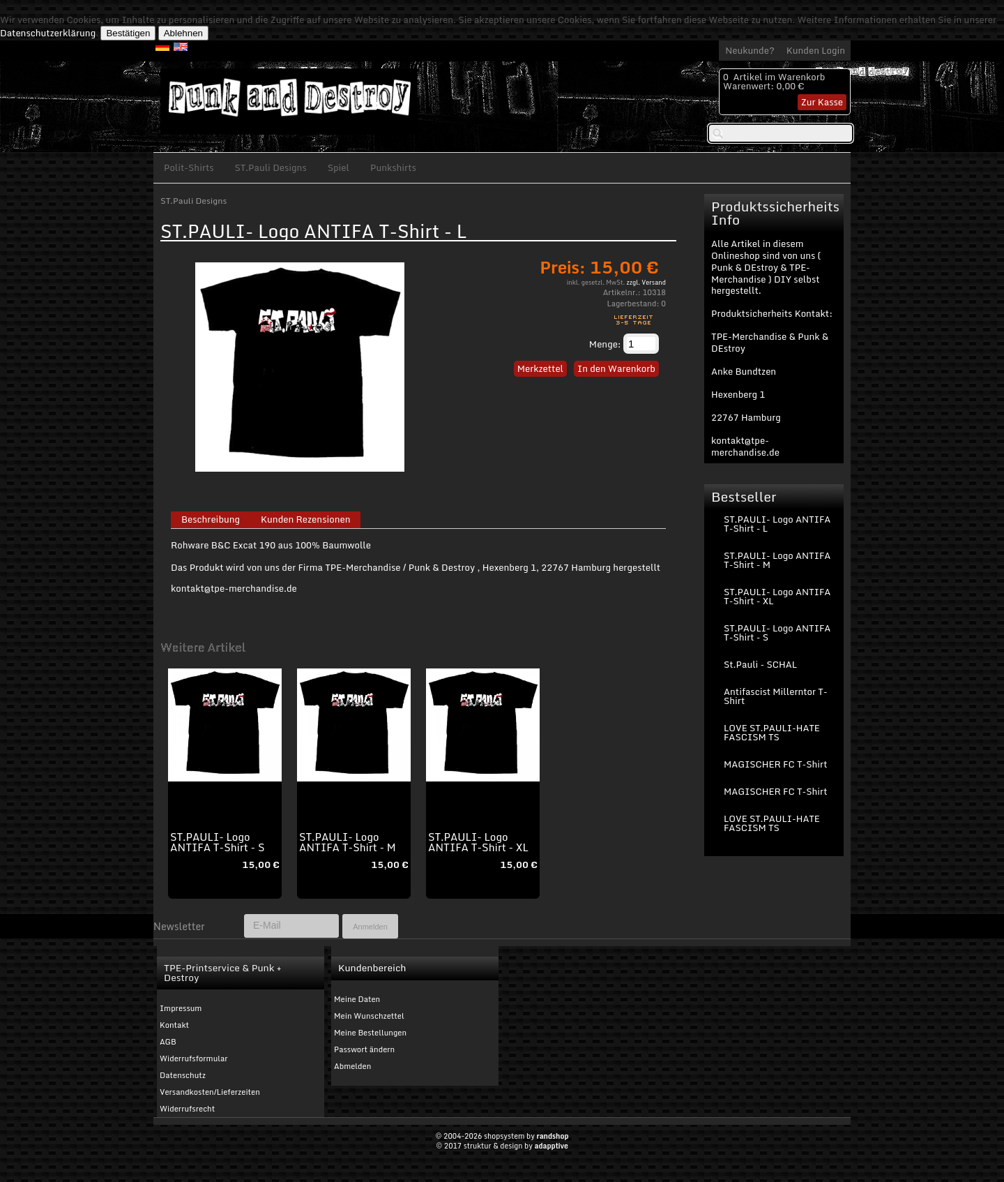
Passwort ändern (364, 1049)
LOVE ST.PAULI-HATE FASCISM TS (772, 732)
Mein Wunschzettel (369, 1016)
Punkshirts (393, 167)
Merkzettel (540, 368)
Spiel (338, 167)
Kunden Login (815, 50)
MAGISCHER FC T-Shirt (775, 764)
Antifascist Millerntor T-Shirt (776, 696)
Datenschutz (183, 1075)
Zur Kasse (822, 102)
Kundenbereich (372, 967)
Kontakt (174, 1025)
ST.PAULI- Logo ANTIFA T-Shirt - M (347, 841)
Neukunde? (750, 50)
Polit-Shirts (189, 167)
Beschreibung (210, 520)
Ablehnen (183, 33)
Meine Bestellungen (370, 1032)
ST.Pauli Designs (271, 167)
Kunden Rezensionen (305, 520)
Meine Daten (357, 999)
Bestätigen (128, 33)
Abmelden (352, 1066)
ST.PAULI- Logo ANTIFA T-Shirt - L (777, 523)
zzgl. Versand (646, 282)
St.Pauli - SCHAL (760, 664)
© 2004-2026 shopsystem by (501, 1136)
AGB (168, 1041)
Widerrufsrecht (187, 1108)
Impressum (180, 1008)
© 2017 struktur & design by (502, 1145)
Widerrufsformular (194, 1058)
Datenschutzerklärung (48, 32)
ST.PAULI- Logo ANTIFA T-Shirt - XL (478, 841)
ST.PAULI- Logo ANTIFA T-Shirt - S (217, 841)
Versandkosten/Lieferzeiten (210, 1092)
